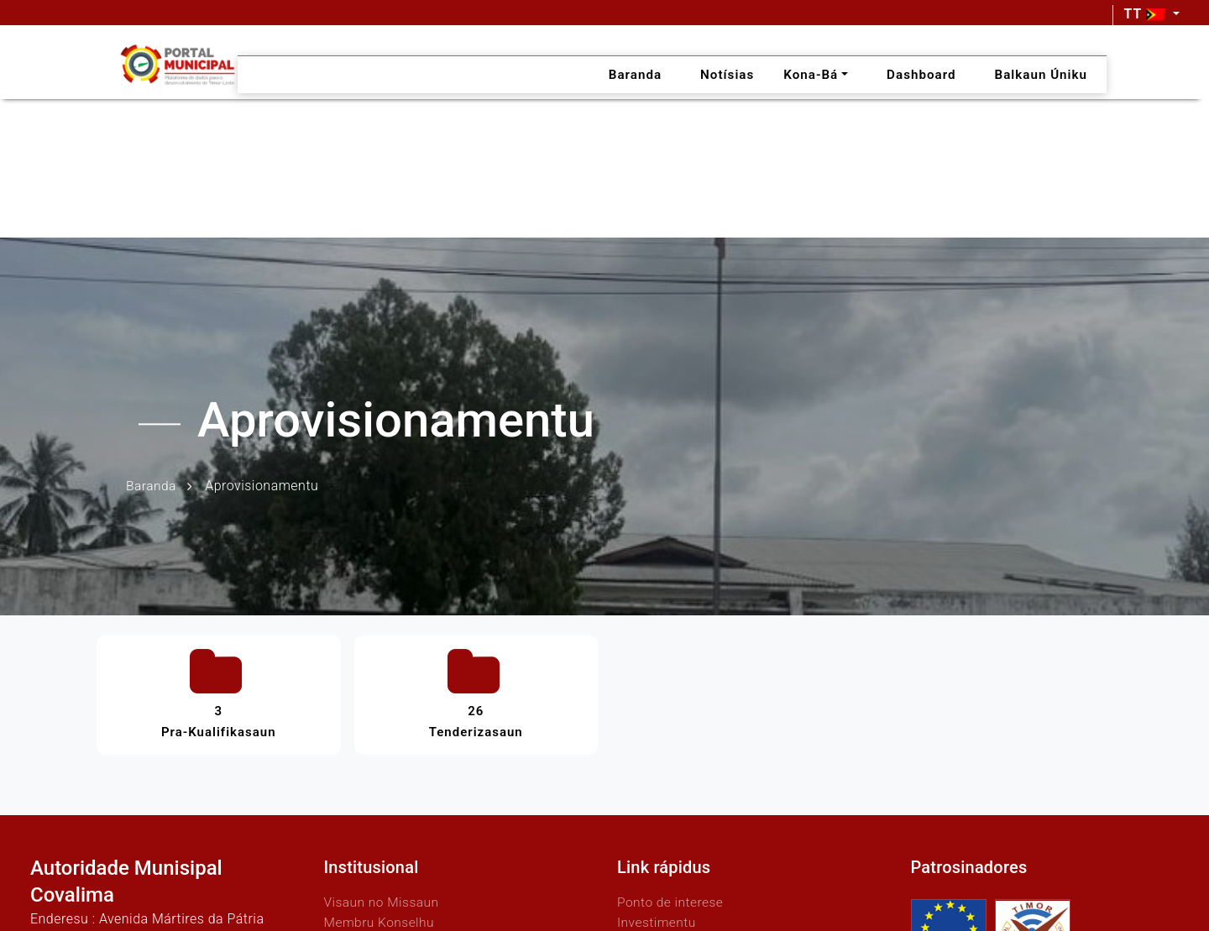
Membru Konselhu (381, 918)
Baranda (152, 486)
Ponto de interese (671, 898)
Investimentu (658, 918)
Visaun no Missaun (383, 898)
